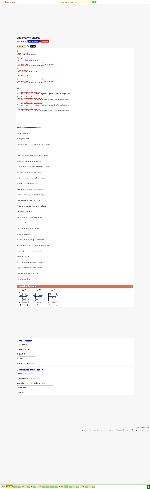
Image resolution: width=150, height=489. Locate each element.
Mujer (21, 409)
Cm (23, 341)
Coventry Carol (22, 429)
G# (38, 341)
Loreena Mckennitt (34, 429)
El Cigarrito (23, 395)
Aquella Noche (24, 400)
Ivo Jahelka (33, 438)
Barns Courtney (28, 424)
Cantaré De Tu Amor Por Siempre (29, 434)
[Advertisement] (75, 19)
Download (44, 41)
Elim (43, 434)
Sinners (19, 424)
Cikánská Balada (23, 438)
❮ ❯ (23, 46)
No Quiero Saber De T (27, 414)
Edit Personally (34, 41)
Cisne (19, 443)
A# (52, 341)
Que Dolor (22, 404)
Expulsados (25, 443)
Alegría (23, 41)
